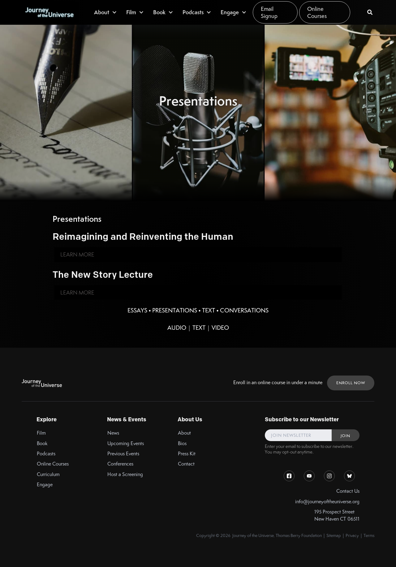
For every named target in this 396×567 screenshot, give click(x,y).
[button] (105, 12)
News (113, 433)
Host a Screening (125, 474)
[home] (49, 12)
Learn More (77, 254)
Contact (186, 464)
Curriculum (48, 474)
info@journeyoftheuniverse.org (327, 501)
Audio (176, 328)
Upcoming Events (125, 443)
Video (220, 328)
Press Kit (187, 453)
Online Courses (317, 12)
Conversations (244, 310)
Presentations (174, 310)
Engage (45, 484)
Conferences (120, 464)
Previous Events (123, 453)
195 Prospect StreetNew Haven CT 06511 (336, 515)
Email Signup (269, 12)
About (184, 433)
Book (42, 443)
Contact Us (347, 491)
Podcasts (46, 453)
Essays (137, 310)
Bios (182, 443)
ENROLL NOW (350, 382)
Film (41, 433)
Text (208, 310)
